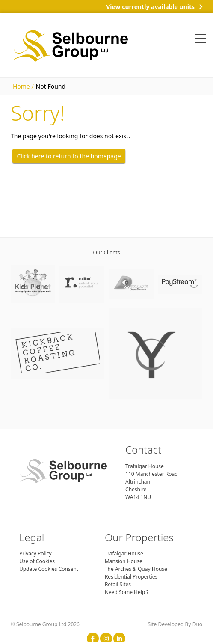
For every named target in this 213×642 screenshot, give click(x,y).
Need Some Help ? (127, 592)
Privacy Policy (35, 553)
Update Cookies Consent (48, 569)
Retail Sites (118, 584)
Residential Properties (131, 576)
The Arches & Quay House (136, 569)
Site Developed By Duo (175, 624)
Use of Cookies (37, 561)
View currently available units (150, 7)
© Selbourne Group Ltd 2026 (45, 624)
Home (21, 86)
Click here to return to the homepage (69, 156)
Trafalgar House (124, 553)
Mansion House (123, 561)
